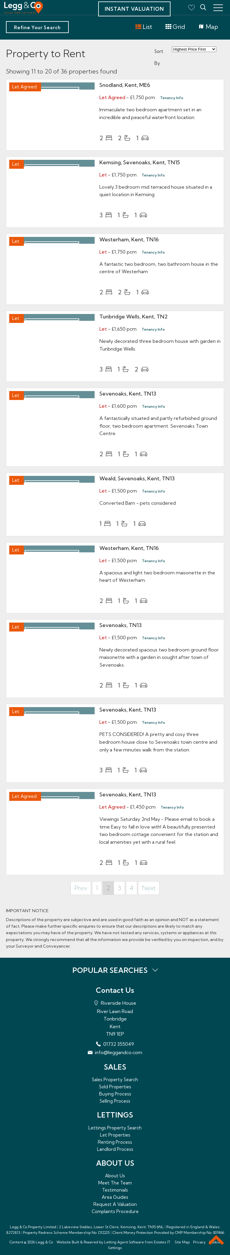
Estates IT (162, 1242)
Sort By (158, 57)
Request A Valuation (115, 1204)
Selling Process (115, 1101)
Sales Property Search (115, 1079)
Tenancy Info (171, 98)
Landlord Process (115, 1149)
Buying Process (115, 1094)
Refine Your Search (37, 27)
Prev (80, 888)
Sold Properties (115, 1087)
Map (208, 27)
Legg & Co (44, 1242)
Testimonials (115, 1190)
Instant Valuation (134, 9)
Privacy (199, 1242)
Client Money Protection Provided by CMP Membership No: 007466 (168, 1232)
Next (149, 888)
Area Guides (115, 1197)
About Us (115, 1176)
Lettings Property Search (115, 1128)
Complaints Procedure (115, 1211)
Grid (175, 27)
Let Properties (115, 1135)
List (143, 27)
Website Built (68, 1242)
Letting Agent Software (124, 1242)
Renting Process (115, 1142)
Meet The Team (115, 1183)
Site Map (182, 1242)
